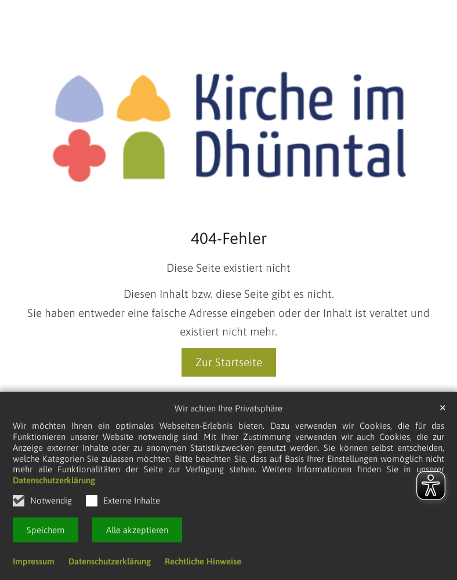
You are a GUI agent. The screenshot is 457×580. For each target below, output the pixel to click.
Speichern (45, 532)
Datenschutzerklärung (54, 482)
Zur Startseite (228, 362)
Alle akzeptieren (137, 532)
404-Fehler (229, 238)
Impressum (34, 563)
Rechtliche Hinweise (203, 563)
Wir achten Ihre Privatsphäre (228, 410)
